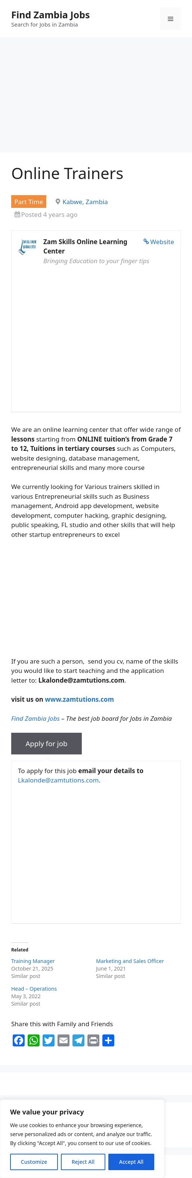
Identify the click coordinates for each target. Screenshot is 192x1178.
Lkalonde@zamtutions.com (58, 780)
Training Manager (33, 961)
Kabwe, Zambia (85, 201)
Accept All (131, 1161)
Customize (34, 1161)
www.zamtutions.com (79, 699)
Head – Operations (34, 988)
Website (162, 241)
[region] (82, 1138)
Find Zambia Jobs (50, 14)
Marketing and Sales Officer (130, 961)
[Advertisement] (96, 97)
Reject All (83, 1161)
